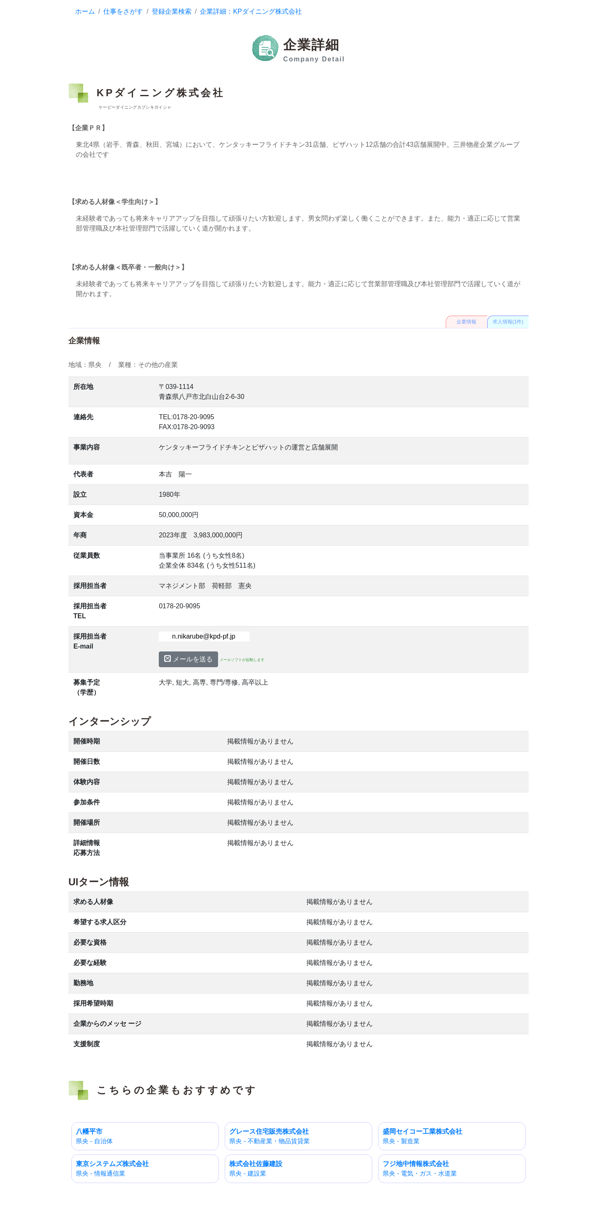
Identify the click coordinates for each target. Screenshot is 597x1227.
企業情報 (466, 322)
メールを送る (188, 659)
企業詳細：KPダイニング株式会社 (250, 11)
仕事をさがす (123, 11)
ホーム (85, 11)
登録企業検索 (172, 11)
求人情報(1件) (508, 322)
